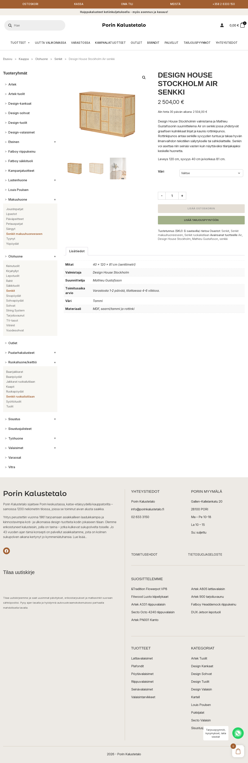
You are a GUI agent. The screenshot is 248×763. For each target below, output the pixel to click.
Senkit (58, 59)
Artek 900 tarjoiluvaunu (207, 597)
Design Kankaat (202, 666)
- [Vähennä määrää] (162, 195)
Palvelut (172, 42)
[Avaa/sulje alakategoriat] (55, 142)
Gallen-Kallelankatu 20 (206, 502)
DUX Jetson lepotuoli (206, 612)
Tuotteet (20, 43)
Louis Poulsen (201, 705)
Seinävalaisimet (142, 689)
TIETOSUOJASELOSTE (205, 555)
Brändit (153, 42)
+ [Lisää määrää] (182, 195)
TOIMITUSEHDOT (144, 555)
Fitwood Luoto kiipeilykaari (149, 597)
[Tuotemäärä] (172, 196)
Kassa (79, 4)
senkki (224, 239)
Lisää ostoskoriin (201, 208)
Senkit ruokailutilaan (196, 235)
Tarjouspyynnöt (197, 42)
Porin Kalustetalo (124, 25)
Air (240, 235)
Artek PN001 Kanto (144, 620)
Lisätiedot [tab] (77, 251)
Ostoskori (30, 4)
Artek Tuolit (199, 658)
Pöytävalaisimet (142, 674)
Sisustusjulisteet (202, 728)
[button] (143, 77)
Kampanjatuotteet (110, 42)
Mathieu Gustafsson (205, 239)
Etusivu (7, 59)
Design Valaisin (201, 689)
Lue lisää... (80, 537)
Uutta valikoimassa (50, 42)
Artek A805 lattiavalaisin (208, 589)
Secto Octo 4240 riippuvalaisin (153, 612)
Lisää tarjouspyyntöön (201, 220)
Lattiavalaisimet (142, 658)
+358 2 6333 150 (224, 4)
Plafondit (137, 666)
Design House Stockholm (174, 239)
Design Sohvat (201, 674)
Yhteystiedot (227, 42)
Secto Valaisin (201, 720)
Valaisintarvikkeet (143, 697)
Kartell (195, 697)
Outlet (136, 42)
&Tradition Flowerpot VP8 (149, 589)
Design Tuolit (200, 681)
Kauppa (24, 59)
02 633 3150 (140, 517)
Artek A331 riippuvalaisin (148, 604)
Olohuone (41, 59)
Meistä (175, 4)
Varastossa (80, 42)
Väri (161, 172)
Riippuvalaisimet (142, 681)
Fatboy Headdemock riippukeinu (213, 604)
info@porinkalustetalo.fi (147, 509)
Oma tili (127, 4)
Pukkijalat (197, 712)
